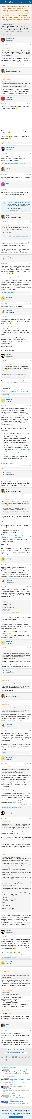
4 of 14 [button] (16, 1049)
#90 (30, 564)
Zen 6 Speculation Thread (13, 1101)
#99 (30, 968)
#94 (30, 701)
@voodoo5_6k (11, 463)
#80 (30, 174)
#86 (30, 360)
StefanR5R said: (6, 680)
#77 (30, 76)
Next (22, 1049)
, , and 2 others (12, 807)
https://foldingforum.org (7, 1033)
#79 (30, 153)
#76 (30, 45)
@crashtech (26, 442)
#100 (30, 1030)
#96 (30, 763)
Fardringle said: (6, 364)
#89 (30, 496)
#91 (30, 586)
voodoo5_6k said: (6, 971)
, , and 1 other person (14, 163)
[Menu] (2, 2)
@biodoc (19, 449)
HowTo (25, 661)
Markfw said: (5, 48)
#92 (30, 647)
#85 (30, 316)
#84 (30, 303)
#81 (30, 189)
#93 (30, 677)
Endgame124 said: (6, 79)
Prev (10, 1049)
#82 (30, 221)
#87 (30, 405)
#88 (30, 479)
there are (16, 980)
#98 (30, 936)
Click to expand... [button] (16, 239)
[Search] (30, 2)
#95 (30, 730)
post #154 (11, 444)
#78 (30, 103)
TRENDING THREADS (8, 1067)
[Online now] (4, 72)
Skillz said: (4, 225)
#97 (30, 818)
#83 (30, 263)
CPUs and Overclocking (9, 1076)
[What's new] (26, 2)
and (8, 292)
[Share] (28, 45)
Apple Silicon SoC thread (13, 1096)
